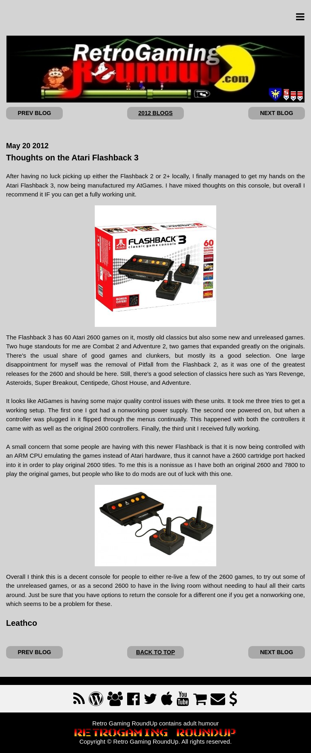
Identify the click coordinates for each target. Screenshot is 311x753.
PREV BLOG (34, 113)
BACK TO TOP (155, 652)
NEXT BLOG (276, 113)
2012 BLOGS (155, 113)
